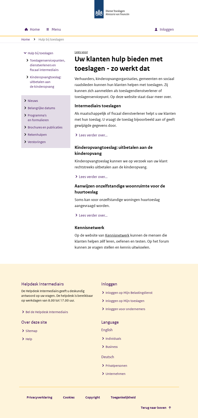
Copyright (92, 397)
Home (25, 39)
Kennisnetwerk (117, 235)
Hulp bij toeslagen (40, 53)
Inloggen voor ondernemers (125, 309)
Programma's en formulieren (38, 117)
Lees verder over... (93, 135)
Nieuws (33, 101)
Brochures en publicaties (45, 127)
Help (29, 339)
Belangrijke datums (41, 108)
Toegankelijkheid (123, 397)
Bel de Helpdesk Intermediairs (47, 312)
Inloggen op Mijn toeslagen (125, 301)
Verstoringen (37, 142)
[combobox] (114, 29)
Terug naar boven (153, 408)
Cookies (69, 397)
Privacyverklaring (39, 397)
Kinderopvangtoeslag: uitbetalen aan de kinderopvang (45, 82)
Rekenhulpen (37, 135)
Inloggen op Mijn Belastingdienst (129, 293)
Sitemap (31, 331)
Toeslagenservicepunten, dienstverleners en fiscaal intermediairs (47, 65)
